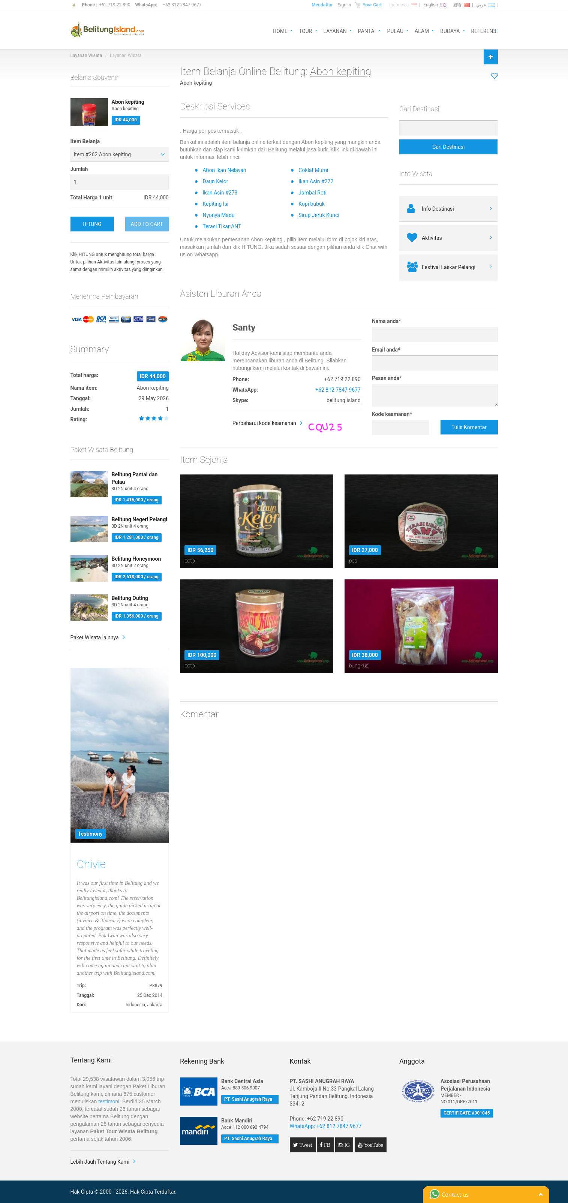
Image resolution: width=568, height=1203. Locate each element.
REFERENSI (484, 30)
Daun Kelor (215, 181)
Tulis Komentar (469, 427)
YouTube (373, 1145)
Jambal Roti (312, 193)
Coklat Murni (313, 170)
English (434, 4)
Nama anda (386, 321)
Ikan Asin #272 (315, 181)
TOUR (305, 30)
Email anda (386, 350)
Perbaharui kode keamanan (264, 423)
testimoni (108, 1101)
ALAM (422, 30)
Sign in (344, 4)
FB (326, 1145)
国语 (461, 4)
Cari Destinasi (448, 147)
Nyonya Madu (218, 215)
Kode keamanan (392, 414)
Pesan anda (387, 378)
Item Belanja (85, 141)
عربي (485, 4)
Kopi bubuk (311, 204)
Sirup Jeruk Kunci (318, 215)
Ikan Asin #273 (219, 193)
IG (346, 1145)
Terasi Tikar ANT (221, 226)
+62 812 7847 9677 (182, 4)
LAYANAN (335, 30)
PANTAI (367, 30)
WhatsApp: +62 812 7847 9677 (326, 1126)
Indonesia (403, 4)
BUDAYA (450, 30)
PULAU (395, 30)
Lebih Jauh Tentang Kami (100, 1162)
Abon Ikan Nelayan (224, 170)
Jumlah (79, 169)
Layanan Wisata (86, 55)
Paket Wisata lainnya (94, 637)
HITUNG (92, 224)
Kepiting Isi (215, 204)
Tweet (305, 1145)
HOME (280, 30)
